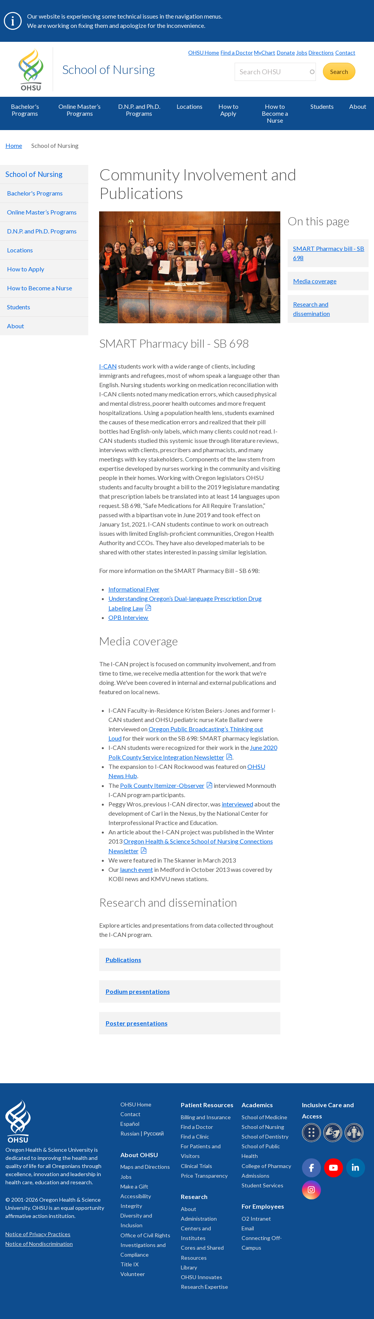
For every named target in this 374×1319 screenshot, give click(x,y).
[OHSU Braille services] (312, 1140)
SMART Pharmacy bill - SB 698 (328, 253)
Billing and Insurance (206, 1117)
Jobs (301, 52)
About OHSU (139, 1154)
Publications (123, 959)
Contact (345, 52)
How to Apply (228, 110)
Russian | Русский (142, 1133)
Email (248, 1228)
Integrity (131, 1205)
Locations (189, 106)
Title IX (129, 1264)
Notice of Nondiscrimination (39, 1243)
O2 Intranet (256, 1218)
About (188, 1209)
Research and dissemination (311, 308)
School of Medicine (264, 1117)
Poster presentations (137, 1023)
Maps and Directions (145, 1166)
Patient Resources (207, 1104)
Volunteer (132, 1274)
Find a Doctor (237, 52)
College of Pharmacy (266, 1166)
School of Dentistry (265, 1136)
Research (194, 1196)
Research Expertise (204, 1286)
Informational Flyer (134, 589)
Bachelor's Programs (25, 110)
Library (189, 1267)
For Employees (263, 1206)
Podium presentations (138, 991)
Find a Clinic (195, 1136)
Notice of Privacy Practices (37, 1234)
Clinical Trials (196, 1166)
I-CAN (108, 366)
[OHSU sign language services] (334, 1140)
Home (13, 145)
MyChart (264, 52)
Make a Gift (134, 1186)
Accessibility (135, 1196)
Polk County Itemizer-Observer (162, 785)
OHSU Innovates (201, 1277)
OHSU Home (203, 52)
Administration (199, 1218)
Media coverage (314, 281)
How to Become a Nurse (275, 113)
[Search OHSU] (275, 72)
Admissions (255, 1175)
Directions (321, 52)
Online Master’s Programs (79, 110)
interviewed (237, 804)
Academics (257, 1104)
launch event (136, 869)
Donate (286, 52)
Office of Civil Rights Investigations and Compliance (145, 1245)
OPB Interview (128, 617)
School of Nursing (108, 69)
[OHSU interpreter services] (355, 1140)
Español (129, 1123)
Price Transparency (204, 1175)
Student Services (262, 1185)
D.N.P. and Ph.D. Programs (139, 110)
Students (322, 106)
